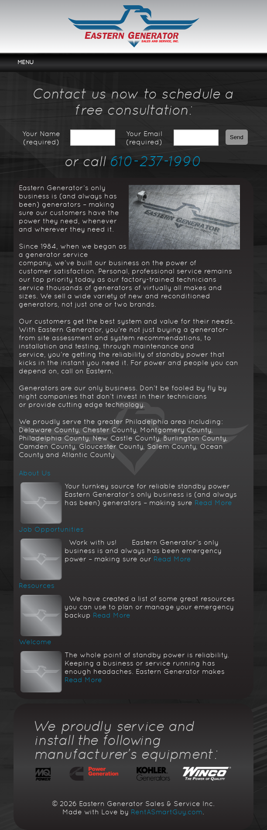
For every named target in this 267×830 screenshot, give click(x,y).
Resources (37, 585)
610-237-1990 (156, 161)
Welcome (35, 642)
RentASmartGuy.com (166, 812)
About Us (35, 473)
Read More (213, 503)
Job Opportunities (51, 529)
